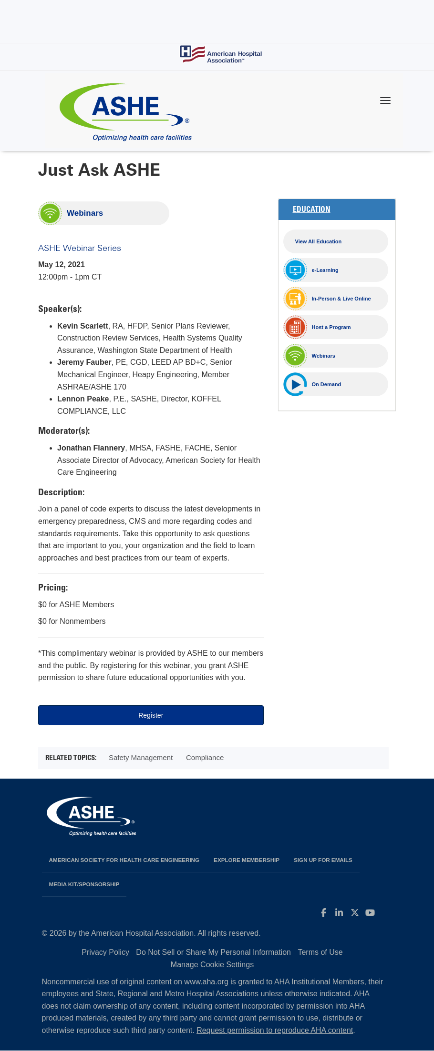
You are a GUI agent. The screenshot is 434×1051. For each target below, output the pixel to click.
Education (312, 210)
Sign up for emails (323, 860)
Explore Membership (246, 860)
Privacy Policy (105, 952)
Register (150, 715)
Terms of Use (320, 952)
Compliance (205, 757)
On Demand (326, 384)
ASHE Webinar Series (79, 247)
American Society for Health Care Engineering (124, 860)
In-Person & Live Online (341, 298)
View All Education (318, 241)
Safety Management (141, 757)
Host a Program (331, 327)
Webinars (85, 213)
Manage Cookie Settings (212, 965)
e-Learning (325, 270)
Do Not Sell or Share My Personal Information (213, 952)
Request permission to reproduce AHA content (274, 1030)
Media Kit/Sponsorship (84, 884)
